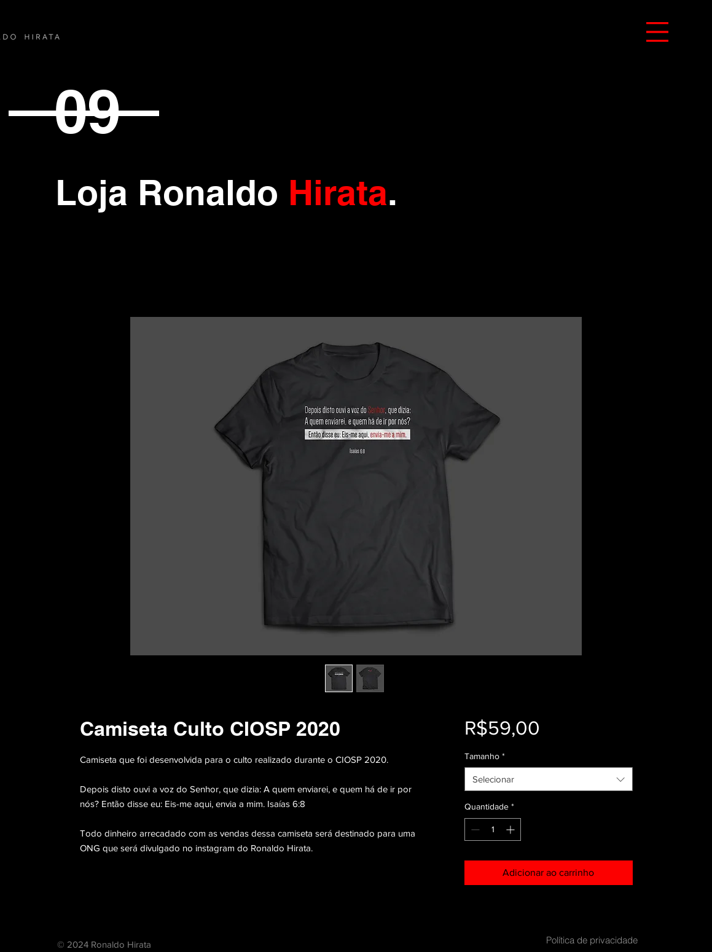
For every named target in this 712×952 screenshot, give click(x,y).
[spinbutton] (493, 829)
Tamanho (484, 756)
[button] (657, 32)
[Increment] (511, 829)
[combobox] (548, 779)
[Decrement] (474, 829)
